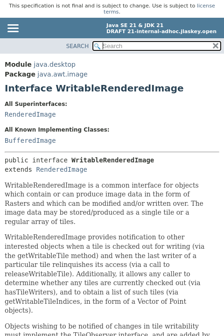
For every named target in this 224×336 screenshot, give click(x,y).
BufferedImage (30, 140)
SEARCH (77, 46)
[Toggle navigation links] (13, 28)
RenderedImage (30, 114)
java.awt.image (62, 74)
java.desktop (55, 64)
